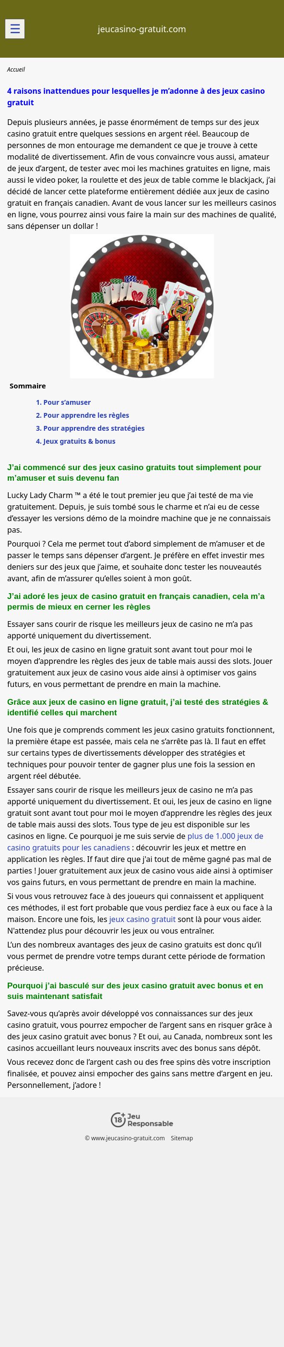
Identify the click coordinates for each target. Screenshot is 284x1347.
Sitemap (182, 1138)
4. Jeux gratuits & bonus (76, 441)
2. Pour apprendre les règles (82, 415)
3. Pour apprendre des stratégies (90, 428)
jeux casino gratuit (142, 919)
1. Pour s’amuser (63, 402)
